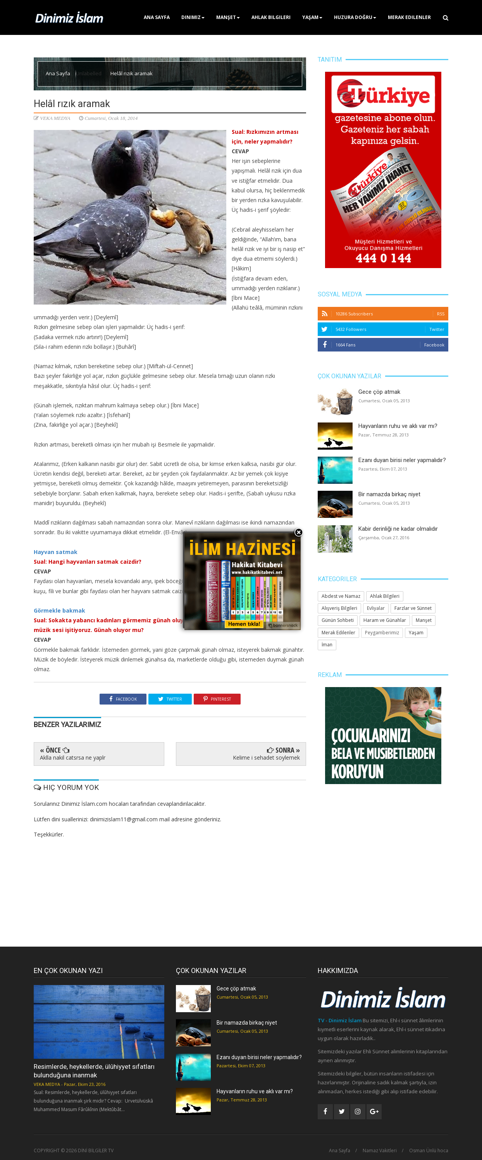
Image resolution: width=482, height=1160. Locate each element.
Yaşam (312, 17)
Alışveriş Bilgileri (339, 608)
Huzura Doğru (355, 17)
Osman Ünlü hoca (428, 1150)
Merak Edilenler (409, 17)
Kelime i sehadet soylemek (266, 757)
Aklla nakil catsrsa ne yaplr (72, 757)
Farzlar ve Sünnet (413, 608)
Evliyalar (376, 608)
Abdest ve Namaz (341, 596)
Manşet (228, 17)
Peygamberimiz (382, 632)
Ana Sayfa (157, 17)
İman (327, 644)
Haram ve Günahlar (384, 620)
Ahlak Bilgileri (271, 17)
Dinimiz (193, 17)
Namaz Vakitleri (380, 1150)
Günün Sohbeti (338, 620)
